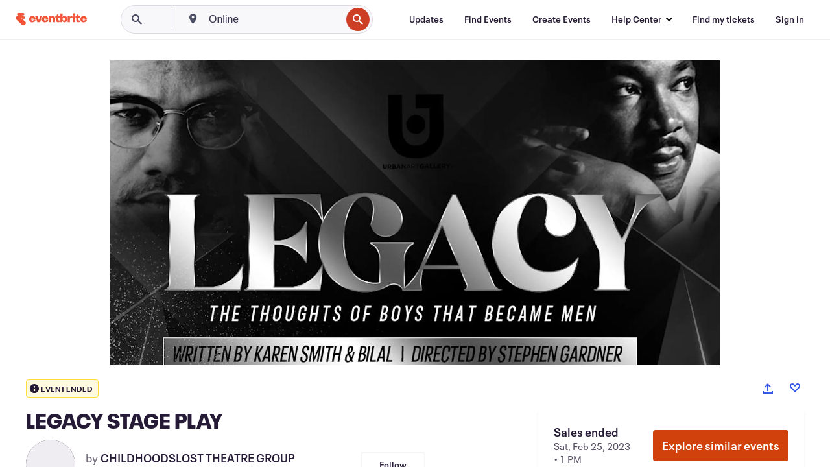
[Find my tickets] (723, 19)
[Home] (51, 19)
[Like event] (795, 388)
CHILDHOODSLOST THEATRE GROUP (198, 458)
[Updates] (426, 19)
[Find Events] (488, 19)
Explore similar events (720, 445)
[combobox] (273, 19)
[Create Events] (561, 19)
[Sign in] (789, 19)
